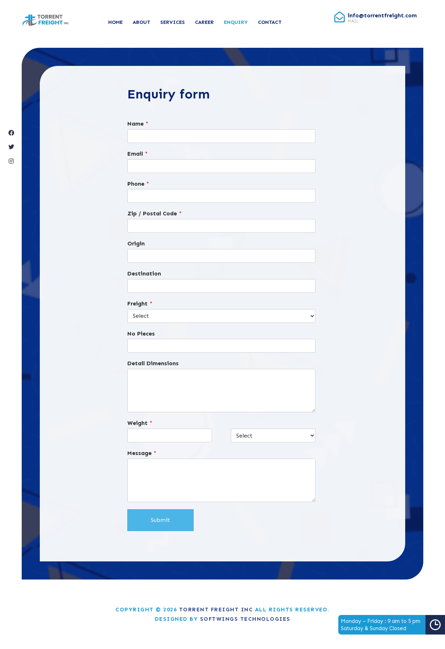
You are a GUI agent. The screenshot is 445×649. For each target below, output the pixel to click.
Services (172, 22)
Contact (269, 22)
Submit (160, 520)
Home (115, 22)
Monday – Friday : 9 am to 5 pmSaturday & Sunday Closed (393, 625)
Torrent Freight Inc (216, 609)
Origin (136, 243)
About (141, 22)
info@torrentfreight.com (382, 15)
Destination (144, 273)
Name (137, 123)
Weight (139, 423)
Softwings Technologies (245, 619)
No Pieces (141, 333)
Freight (139, 303)
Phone (138, 183)
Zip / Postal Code (154, 213)
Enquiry (236, 22)
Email (137, 153)
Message (141, 453)
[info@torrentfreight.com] (339, 17)
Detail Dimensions (153, 363)
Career (204, 22)
